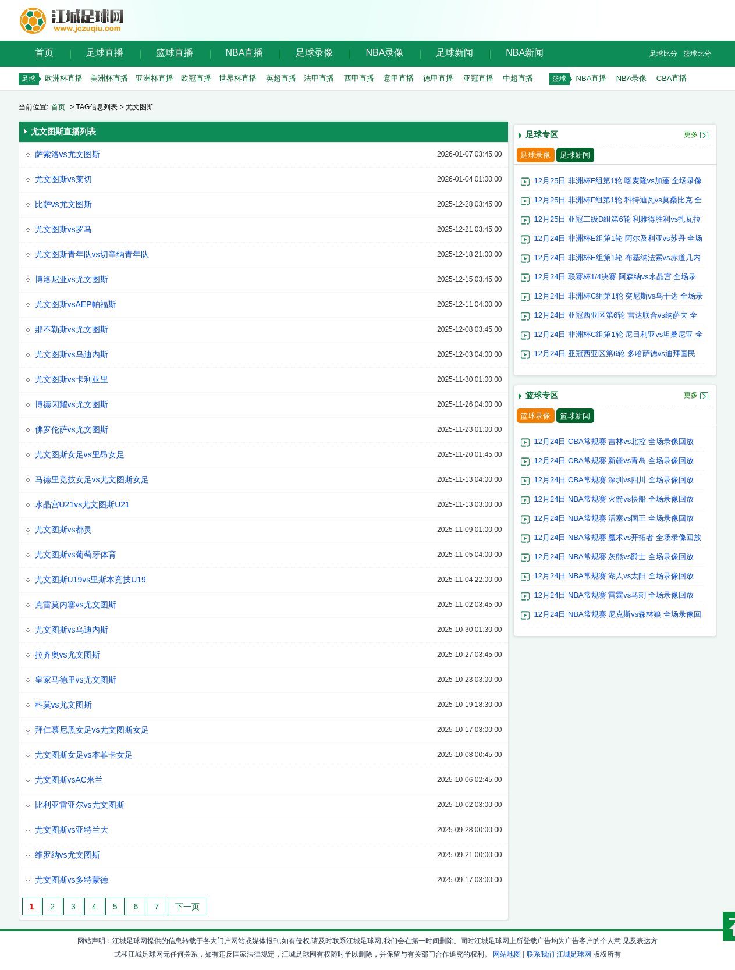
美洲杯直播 (109, 78)
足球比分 (663, 53)
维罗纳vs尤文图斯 (67, 854)
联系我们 (541, 954)
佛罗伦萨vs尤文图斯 (71, 429)
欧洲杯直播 (64, 78)
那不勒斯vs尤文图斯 (71, 329)
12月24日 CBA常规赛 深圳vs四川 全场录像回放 (614, 479)
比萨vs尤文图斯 (63, 204)
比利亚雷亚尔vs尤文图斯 (80, 804)
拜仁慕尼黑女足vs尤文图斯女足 (92, 729)
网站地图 (507, 954)
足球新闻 (454, 53)
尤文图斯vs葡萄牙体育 (75, 554)
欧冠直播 (196, 78)
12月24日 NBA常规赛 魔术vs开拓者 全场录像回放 (618, 537)
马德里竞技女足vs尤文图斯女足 (92, 479)
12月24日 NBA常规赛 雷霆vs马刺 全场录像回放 (614, 595)
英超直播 (281, 78)
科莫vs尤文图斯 (63, 704)
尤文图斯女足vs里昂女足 (80, 454)
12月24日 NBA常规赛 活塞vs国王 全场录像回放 (614, 518)
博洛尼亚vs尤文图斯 (71, 279)
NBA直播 (245, 53)
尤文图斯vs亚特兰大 (71, 829)
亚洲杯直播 (154, 78)
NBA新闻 (525, 53)
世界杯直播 (238, 78)
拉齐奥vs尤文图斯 (67, 654)
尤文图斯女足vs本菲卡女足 (84, 754)
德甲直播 (438, 78)
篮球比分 (697, 53)
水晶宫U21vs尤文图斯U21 (82, 504)
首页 (44, 53)
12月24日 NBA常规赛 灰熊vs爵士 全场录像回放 (614, 556)
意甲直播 (399, 78)
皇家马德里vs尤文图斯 (75, 679)
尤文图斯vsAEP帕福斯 (75, 304)
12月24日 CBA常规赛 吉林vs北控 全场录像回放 (614, 441)
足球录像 (314, 53)
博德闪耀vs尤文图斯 (71, 404)
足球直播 (104, 53)
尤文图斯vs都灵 (63, 529)
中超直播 (518, 78)
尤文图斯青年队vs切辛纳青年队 (92, 254)
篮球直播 (174, 53)
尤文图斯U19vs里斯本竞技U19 (90, 579)
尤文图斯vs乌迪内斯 (71, 354)
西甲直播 (359, 78)
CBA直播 (671, 78)
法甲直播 (319, 78)
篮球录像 (535, 415)
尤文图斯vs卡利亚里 (71, 379)
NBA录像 (384, 53)
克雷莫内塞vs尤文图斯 (75, 604)
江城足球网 (573, 954)
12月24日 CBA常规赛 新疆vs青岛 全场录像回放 (614, 460)
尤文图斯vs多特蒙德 (71, 879)
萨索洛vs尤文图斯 (67, 154)
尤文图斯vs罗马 (63, 229)
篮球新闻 (575, 415)
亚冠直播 (478, 78)
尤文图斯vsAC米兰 (69, 779)
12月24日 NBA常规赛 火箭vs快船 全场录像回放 (614, 499)
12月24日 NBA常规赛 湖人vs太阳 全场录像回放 (614, 575)
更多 (691, 134)
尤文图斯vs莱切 (63, 179)
